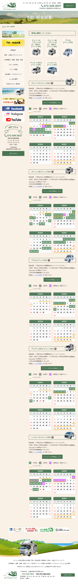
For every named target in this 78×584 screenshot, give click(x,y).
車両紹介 (13, 50)
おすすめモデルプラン (37, 566)
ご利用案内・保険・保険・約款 (13, 60)
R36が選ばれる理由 (24, 560)
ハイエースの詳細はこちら (52, 457)
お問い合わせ (69, 5)
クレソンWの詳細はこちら (52, 191)
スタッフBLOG (13, 64)
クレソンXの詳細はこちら (52, 102)
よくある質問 (13, 79)
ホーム (15, 560)
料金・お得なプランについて (13, 55)
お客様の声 (48, 566)
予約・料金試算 (35, 560)
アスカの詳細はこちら (52, 279)
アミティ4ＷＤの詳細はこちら (52, 368)
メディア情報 (13, 69)
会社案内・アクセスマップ (13, 74)
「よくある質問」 (38, 98)
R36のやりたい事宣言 (13, 84)
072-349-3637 (52, 5)
